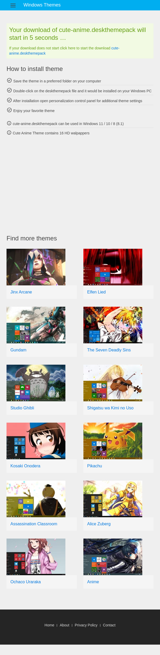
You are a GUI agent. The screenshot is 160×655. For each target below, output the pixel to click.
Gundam (18, 350)
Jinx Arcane (21, 292)
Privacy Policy (86, 625)
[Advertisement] (83, 185)
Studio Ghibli (22, 408)
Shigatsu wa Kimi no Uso (110, 408)
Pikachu (94, 466)
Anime (93, 582)
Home (49, 625)
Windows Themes (42, 5)
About (64, 625)
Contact (109, 625)
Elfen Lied (96, 292)
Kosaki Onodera (25, 466)
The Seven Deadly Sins (109, 350)
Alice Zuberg (99, 524)
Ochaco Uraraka (25, 582)
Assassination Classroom (33, 524)
